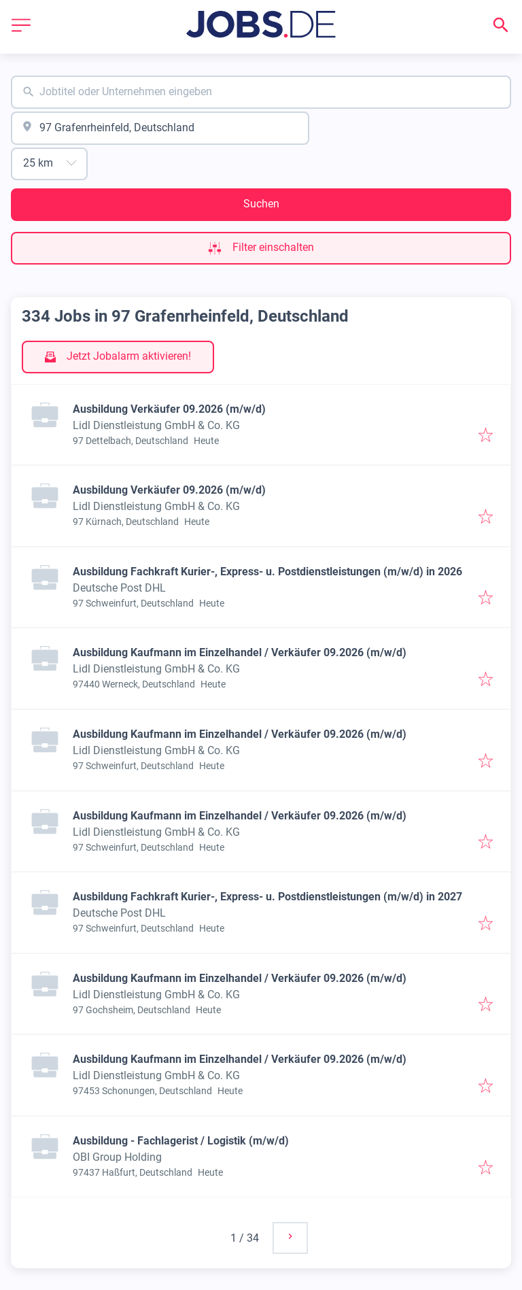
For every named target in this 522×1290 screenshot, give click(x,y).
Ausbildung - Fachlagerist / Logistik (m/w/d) (181, 1140)
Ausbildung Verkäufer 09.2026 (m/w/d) (169, 409)
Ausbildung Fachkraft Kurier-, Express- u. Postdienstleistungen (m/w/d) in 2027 (267, 896)
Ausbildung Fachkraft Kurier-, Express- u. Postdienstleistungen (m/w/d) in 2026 (267, 571)
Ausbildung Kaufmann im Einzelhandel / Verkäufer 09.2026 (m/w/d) (239, 652)
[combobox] (261, 92)
